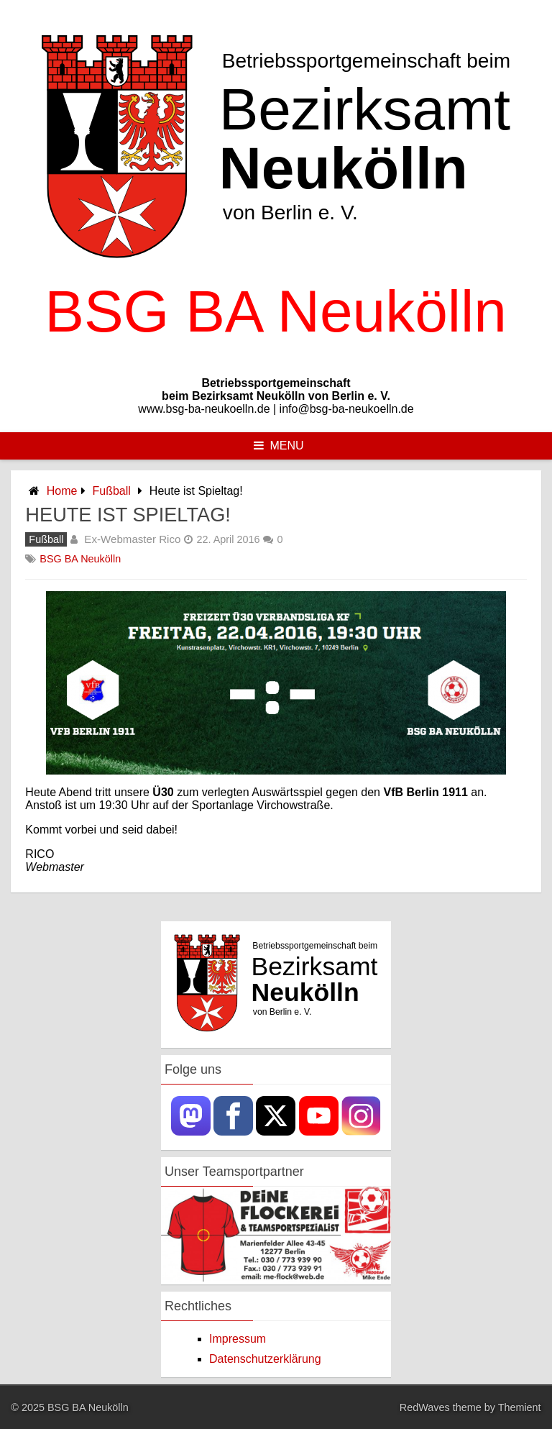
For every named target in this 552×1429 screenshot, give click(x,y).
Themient (519, 1407)
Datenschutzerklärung (265, 1359)
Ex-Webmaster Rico (132, 539)
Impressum (237, 1339)
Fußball (112, 491)
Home (62, 491)
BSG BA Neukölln (80, 559)
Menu (278, 445)
